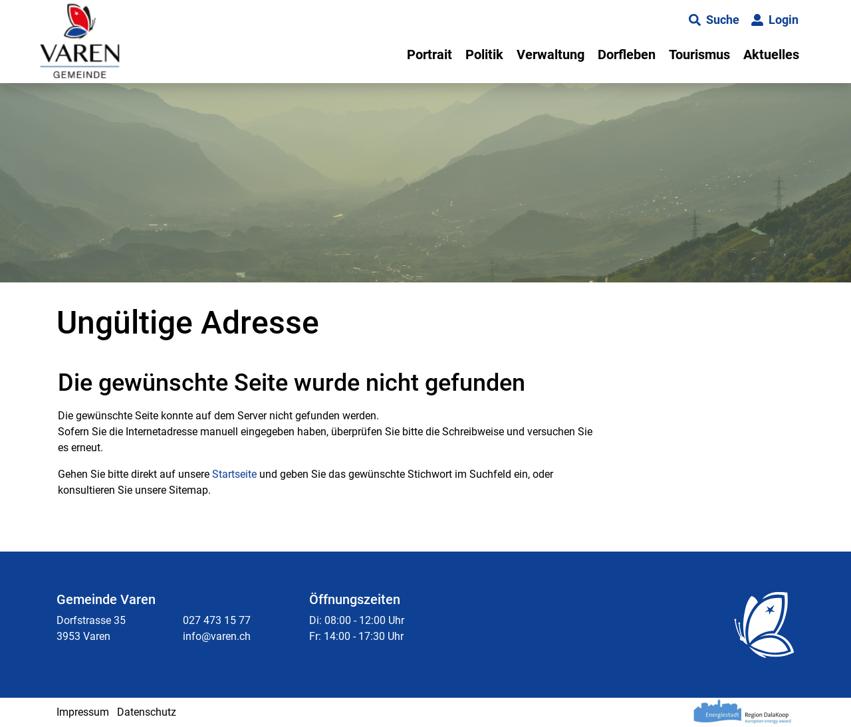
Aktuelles (771, 54)
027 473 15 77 (217, 620)
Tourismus (699, 54)
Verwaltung (550, 54)
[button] (714, 20)
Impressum (83, 712)
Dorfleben (627, 54)
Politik (484, 54)
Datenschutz (146, 712)
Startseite (234, 474)
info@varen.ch (217, 636)
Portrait (429, 54)
